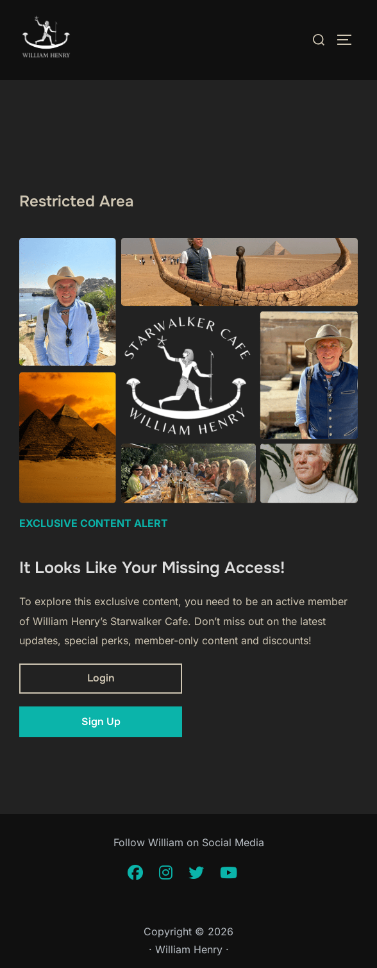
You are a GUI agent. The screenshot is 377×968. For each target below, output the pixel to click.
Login (101, 678)
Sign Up (101, 721)
